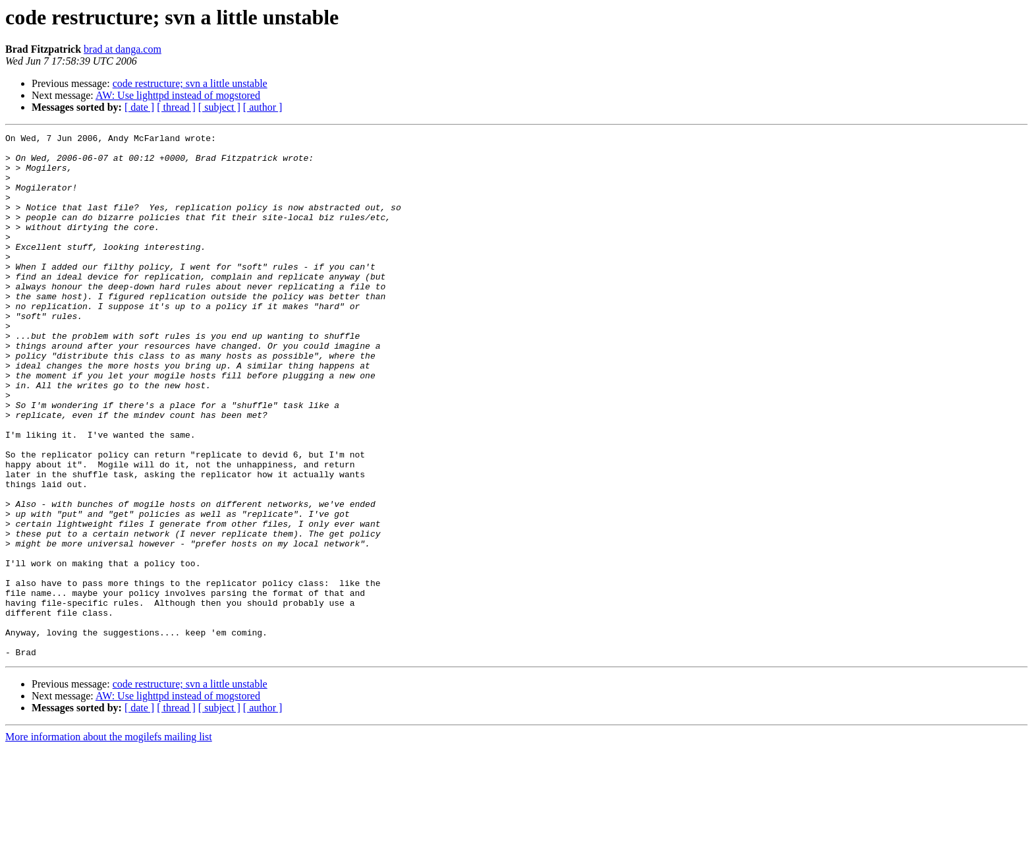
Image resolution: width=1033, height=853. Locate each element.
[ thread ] (176, 107)
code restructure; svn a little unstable (190, 83)
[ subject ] (219, 107)
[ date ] (139, 107)
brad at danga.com (122, 49)
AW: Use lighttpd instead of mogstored (178, 95)
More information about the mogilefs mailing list (108, 841)
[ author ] (263, 107)
